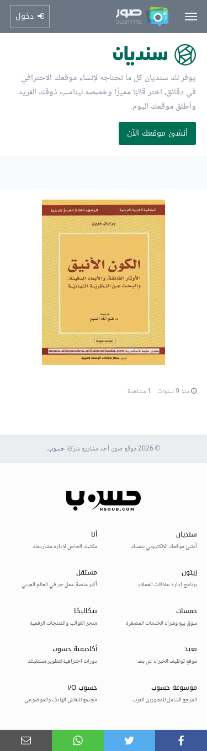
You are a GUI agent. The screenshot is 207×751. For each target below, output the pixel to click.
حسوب (56, 449)
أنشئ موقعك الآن (157, 133)
